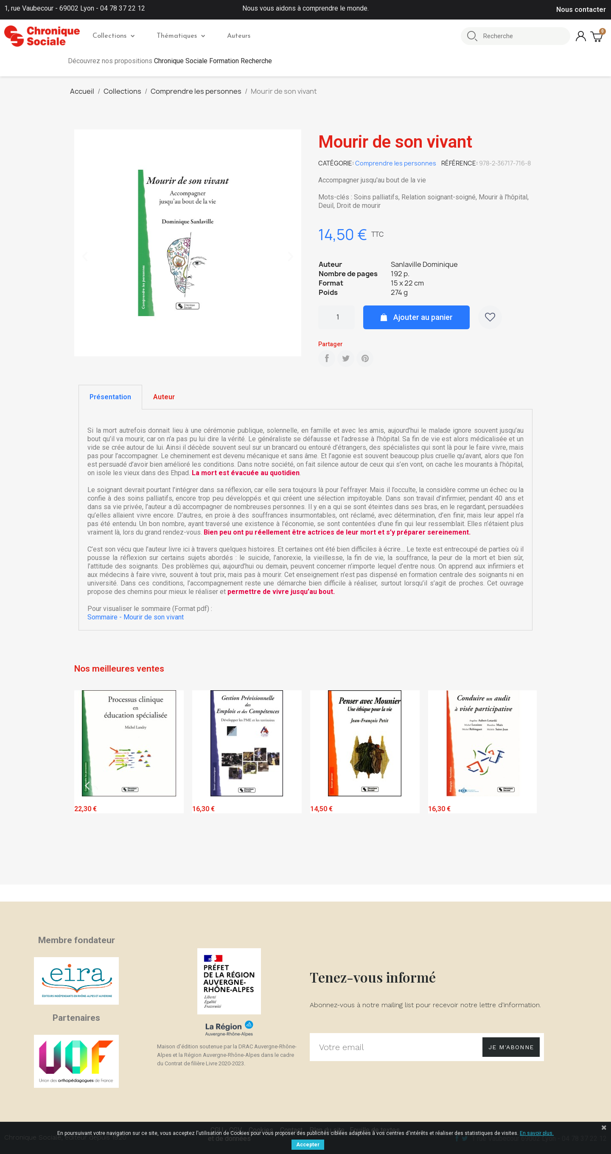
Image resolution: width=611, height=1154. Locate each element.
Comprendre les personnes (395, 163)
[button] (84, 256)
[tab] (110, 397)
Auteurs (238, 36)
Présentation (110, 397)
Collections (113, 36)
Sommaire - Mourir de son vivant (135, 617)
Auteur (164, 397)
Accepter (308, 1145)
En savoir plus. (537, 1133)
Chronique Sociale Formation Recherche (213, 61)
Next (524, 785)
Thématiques (181, 36)
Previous (87, 785)
